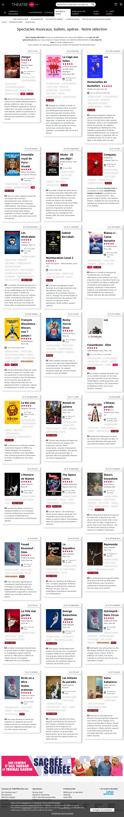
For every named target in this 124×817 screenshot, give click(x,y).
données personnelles (47, 797)
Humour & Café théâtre (78, 12)
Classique (48, 12)
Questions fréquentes (41, 795)
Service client (37, 792)
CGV (34, 797)
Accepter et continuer (102, 810)
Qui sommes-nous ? (9, 792)
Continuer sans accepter (62, 813)
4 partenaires (26, 808)
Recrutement (6, 795)
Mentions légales (8, 797)
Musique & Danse (60, 12)
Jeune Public (96, 12)
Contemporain (35, 12)
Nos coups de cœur (20, 19)
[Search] (73, 4)
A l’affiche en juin (72, 19)
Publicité (66, 795)
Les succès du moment (54, 19)
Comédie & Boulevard (13, 12)
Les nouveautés (37, 19)
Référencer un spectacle (73, 792)
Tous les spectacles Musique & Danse (96, 19)
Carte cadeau (110, 12)
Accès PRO (67, 797)
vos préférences (64, 808)
